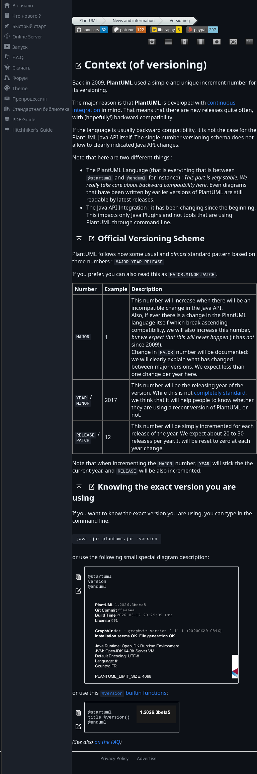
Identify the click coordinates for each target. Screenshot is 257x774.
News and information (134, 20)
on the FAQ (107, 749)
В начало (17, 5)
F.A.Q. (13, 57)
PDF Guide (18, 119)
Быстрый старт (24, 26)
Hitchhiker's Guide (27, 130)
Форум (15, 78)
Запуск (14, 47)
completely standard (220, 392)
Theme (14, 88)
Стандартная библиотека (36, 109)
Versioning (180, 20)
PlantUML (88, 20)
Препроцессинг (25, 99)
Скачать (16, 67)
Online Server (22, 36)
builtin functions (133, 696)
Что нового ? (21, 16)
